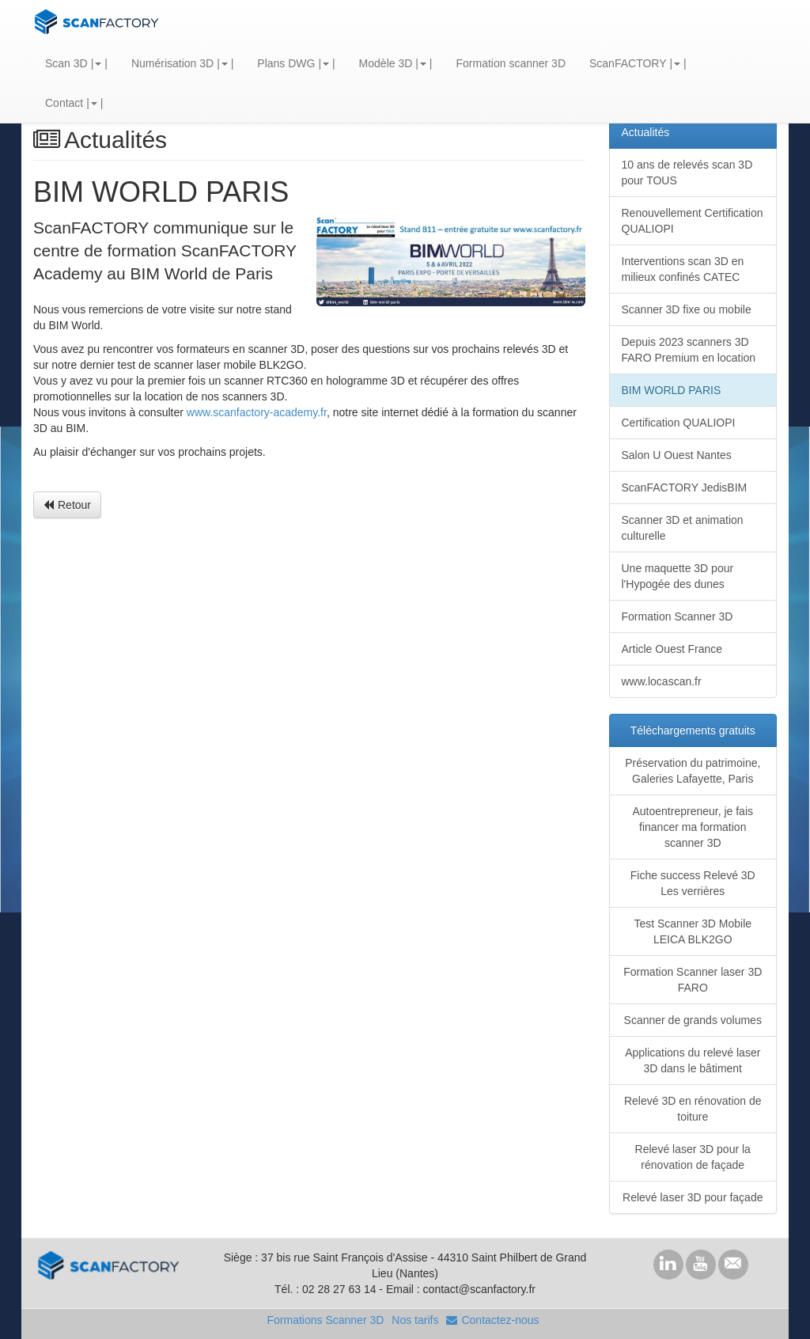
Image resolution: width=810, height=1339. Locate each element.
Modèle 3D (386, 63)
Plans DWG (286, 63)
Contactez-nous (492, 1320)
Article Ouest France (672, 649)
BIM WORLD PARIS (671, 390)
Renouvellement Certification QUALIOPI (692, 221)
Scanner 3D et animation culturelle (683, 528)
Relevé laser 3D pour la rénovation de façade (693, 1157)
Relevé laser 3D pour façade (693, 1197)
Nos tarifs (415, 1320)
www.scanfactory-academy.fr (257, 412)
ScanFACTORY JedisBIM (685, 487)
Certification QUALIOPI (679, 422)
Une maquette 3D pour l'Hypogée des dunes (678, 576)
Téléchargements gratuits (692, 730)
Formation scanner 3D (511, 63)
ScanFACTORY (628, 63)
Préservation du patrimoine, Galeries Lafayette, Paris (692, 771)
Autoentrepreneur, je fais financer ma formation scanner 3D (692, 827)
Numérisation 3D (172, 63)
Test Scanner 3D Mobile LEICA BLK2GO (692, 931)
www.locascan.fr (662, 681)
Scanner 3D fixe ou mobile (686, 309)
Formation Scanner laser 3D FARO (692, 979)
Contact (64, 103)
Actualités (646, 132)
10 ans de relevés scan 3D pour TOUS (687, 172)
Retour (67, 505)
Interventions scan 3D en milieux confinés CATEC (683, 269)
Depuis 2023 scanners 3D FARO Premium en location (689, 350)
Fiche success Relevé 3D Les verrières (692, 883)
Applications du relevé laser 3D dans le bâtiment (692, 1060)
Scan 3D (66, 63)
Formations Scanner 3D (325, 1320)
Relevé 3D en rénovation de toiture (693, 1108)
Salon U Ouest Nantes (677, 455)
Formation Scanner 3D (677, 616)
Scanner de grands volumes (693, 1020)
